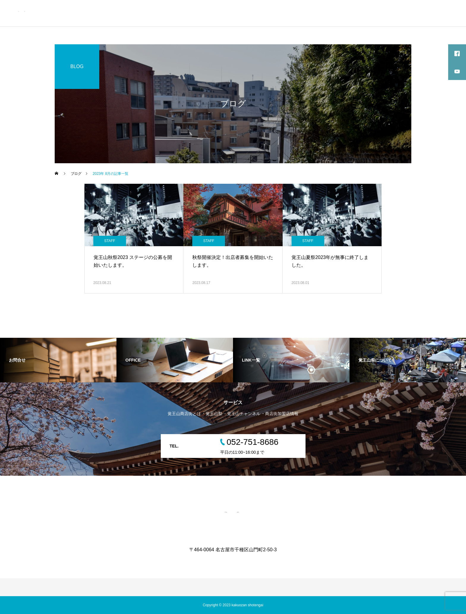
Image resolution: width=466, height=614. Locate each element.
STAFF (109, 241)
